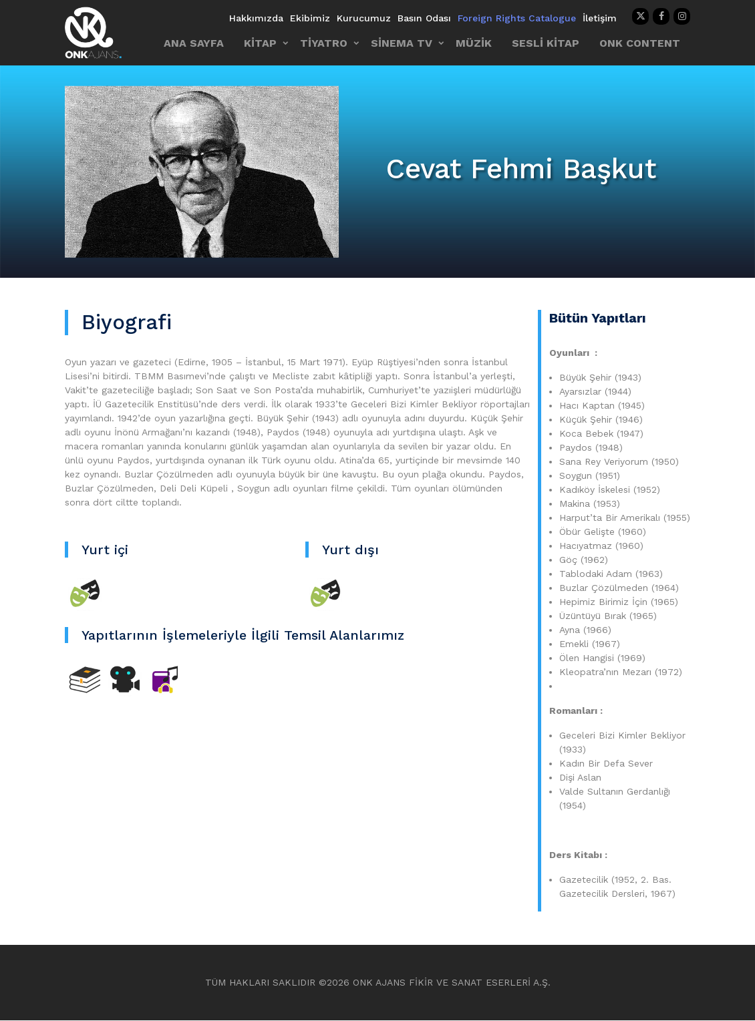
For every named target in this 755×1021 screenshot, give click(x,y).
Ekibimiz (310, 18)
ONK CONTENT (639, 43)
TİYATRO (323, 43)
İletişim (600, 18)
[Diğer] (165, 679)
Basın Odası (424, 18)
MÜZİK (474, 43)
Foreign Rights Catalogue (517, 18)
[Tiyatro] (85, 593)
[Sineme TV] (125, 679)
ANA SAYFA (194, 43)
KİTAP (260, 43)
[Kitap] (85, 679)
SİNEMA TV (401, 43)
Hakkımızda (256, 18)
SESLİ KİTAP (545, 43)
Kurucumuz (364, 18)
